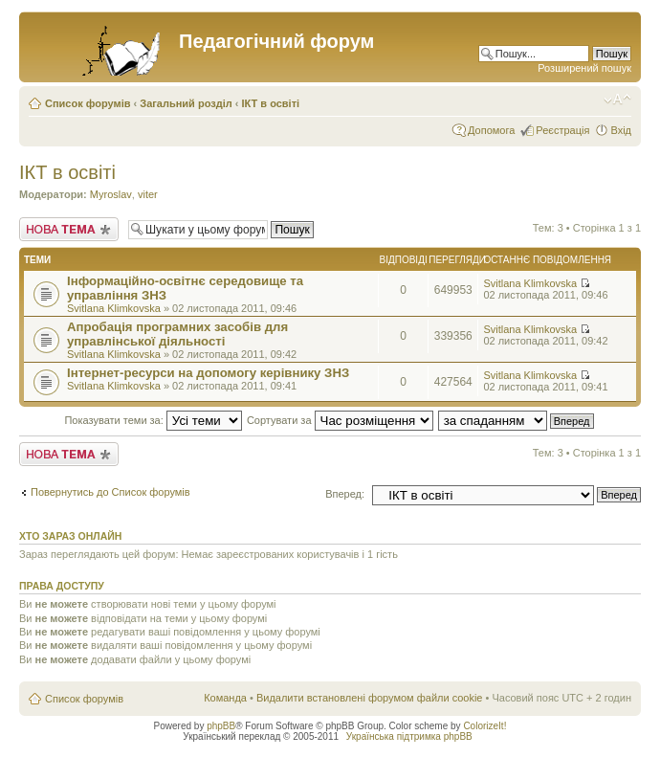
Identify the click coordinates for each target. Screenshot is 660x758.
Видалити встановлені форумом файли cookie (369, 697)
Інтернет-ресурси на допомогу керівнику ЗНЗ (208, 373)
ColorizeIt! (484, 726)
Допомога (491, 130)
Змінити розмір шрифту (617, 99)
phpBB (221, 726)
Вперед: (344, 494)
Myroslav (111, 194)
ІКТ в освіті (271, 103)
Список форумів (87, 103)
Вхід (620, 130)
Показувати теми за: (152, 420)
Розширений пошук (584, 68)
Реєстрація (562, 130)
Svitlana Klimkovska (114, 308)
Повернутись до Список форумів (110, 492)
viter (148, 194)
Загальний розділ (185, 103)
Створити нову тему (69, 229)
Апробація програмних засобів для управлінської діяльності (177, 334)
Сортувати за (340, 420)
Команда (225, 697)
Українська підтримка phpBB (409, 736)
